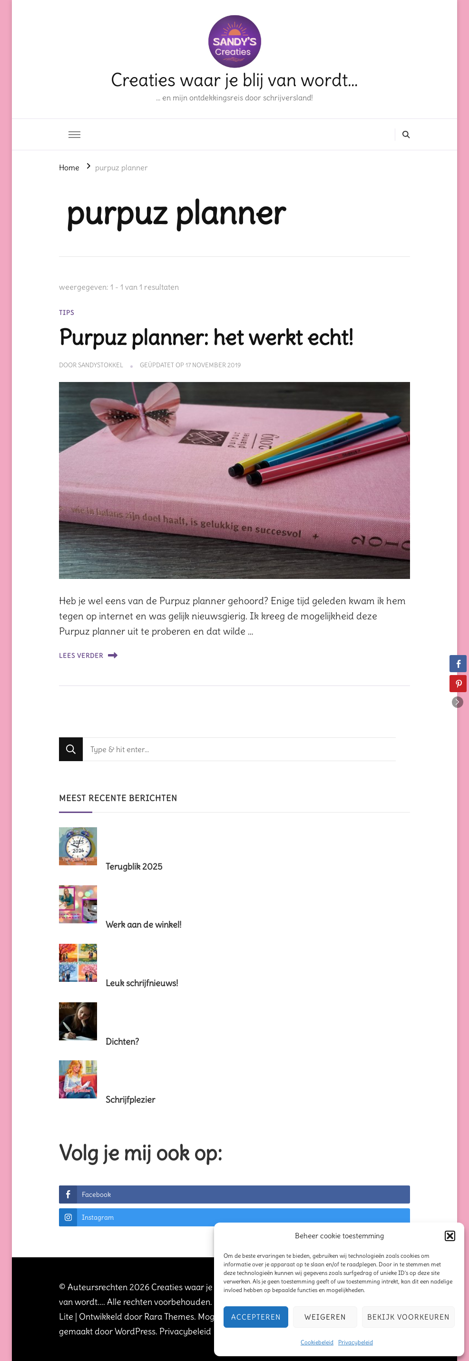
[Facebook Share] (458, 663)
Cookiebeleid (317, 1342)
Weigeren (325, 1317)
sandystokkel (100, 365)
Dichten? (122, 1041)
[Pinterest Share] (458, 683)
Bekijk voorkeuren (408, 1317)
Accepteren (256, 1317)
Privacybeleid (355, 1342)
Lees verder (88, 655)
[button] (450, 1236)
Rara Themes (169, 1316)
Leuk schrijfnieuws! (142, 983)
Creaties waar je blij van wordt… (234, 80)
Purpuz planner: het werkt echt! (206, 337)
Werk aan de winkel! (143, 924)
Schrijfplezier (130, 1099)
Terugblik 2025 (134, 866)
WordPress (135, 1331)
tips (66, 313)
